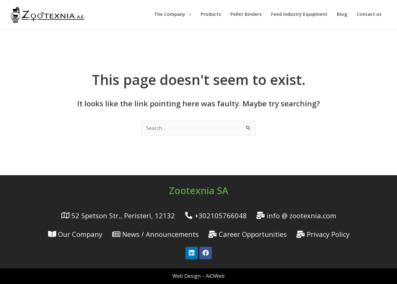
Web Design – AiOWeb (198, 276)
